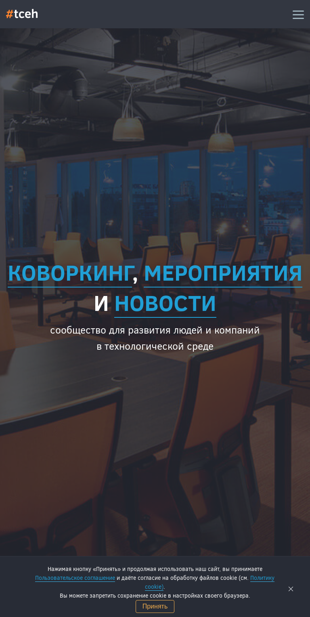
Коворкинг (70, 272)
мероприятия (223, 272)
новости (165, 302)
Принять (155, 606)
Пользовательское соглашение (75, 577)
